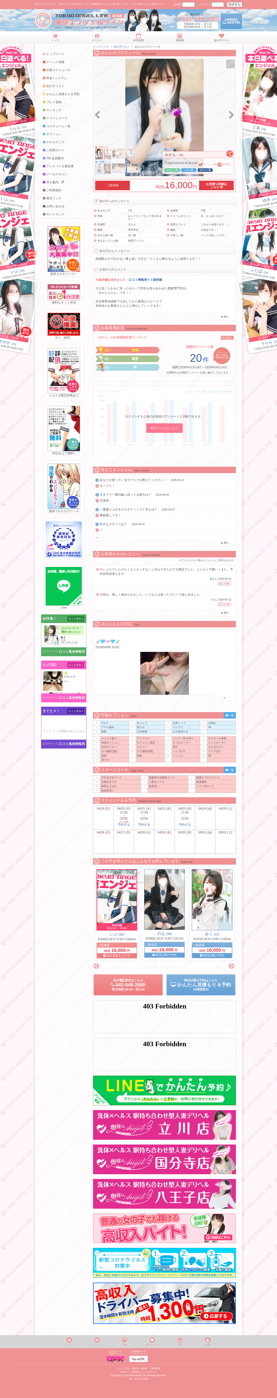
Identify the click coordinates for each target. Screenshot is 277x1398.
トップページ (101, 46)
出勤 (124, 1341)
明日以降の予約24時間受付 (201, 985)
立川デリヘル (50, 651)
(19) (259, 128)
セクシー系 (205, 170)
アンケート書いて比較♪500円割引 (222, 355)
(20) (7, 200)
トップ (69, 1341)
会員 (207, 1341)
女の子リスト (121, 46)
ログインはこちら (164, 428)
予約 (180, 1341)
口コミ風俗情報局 (72, 651)
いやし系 (188, 170)
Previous (96, 966)
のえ (164, 933)
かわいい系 (172, 170)
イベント (97, 1341)
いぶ (117, 934)
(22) (18, 128)
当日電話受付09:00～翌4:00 (128, 985)
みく (212, 934)
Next (231, 966)
